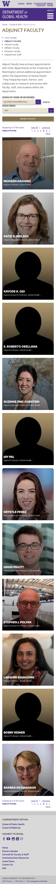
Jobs (4, 868)
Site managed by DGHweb (36, 881)
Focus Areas (9, 106)
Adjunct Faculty (12, 41)
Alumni (29, 3)
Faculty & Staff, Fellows (43, 3)
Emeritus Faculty (12, 51)
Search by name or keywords (18, 97)
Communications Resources (15, 858)
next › (48, 133)
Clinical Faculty (11, 44)
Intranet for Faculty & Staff (15, 854)
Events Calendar (10, 851)
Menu (50, 10)
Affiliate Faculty (11, 47)
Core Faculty (10, 37)
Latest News (8, 861)
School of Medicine (11, 827)
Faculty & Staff (16, 24)
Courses (21, 3)
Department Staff (12, 54)
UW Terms (19, 881)
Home (4, 24)
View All (34, 127)
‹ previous (46, 127)
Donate (50, 5)
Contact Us (40, 5)
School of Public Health (13, 824)
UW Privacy (7, 881)
